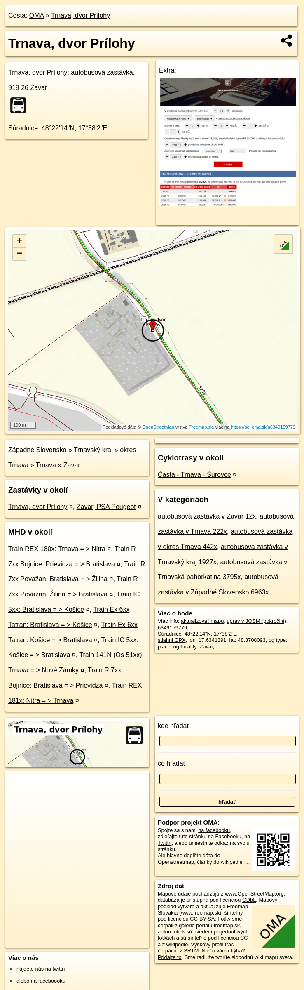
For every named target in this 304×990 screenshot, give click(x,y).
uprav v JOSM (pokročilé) (256, 621)
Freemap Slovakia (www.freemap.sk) (203, 909)
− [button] (19, 254)
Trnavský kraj (93, 449)
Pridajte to (170, 957)
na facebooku (214, 830)
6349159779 (172, 628)
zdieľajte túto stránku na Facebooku (199, 836)
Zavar (71, 465)
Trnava (46, 465)
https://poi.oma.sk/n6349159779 (263, 426)
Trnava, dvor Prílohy (80, 15)
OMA (36, 15)
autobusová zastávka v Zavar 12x (207, 516)
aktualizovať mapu (202, 621)
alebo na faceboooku (40, 981)
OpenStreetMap (158, 426)
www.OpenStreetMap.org (254, 894)
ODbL (249, 900)
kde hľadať (173, 725)
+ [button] (19, 241)
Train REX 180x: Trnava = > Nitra (56, 548)
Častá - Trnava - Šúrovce (194, 474)
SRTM (191, 951)
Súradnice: (24, 128)
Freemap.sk (201, 426)
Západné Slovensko (37, 449)
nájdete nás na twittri (40, 969)
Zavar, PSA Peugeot (106, 506)
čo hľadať (172, 763)
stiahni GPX (172, 640)
